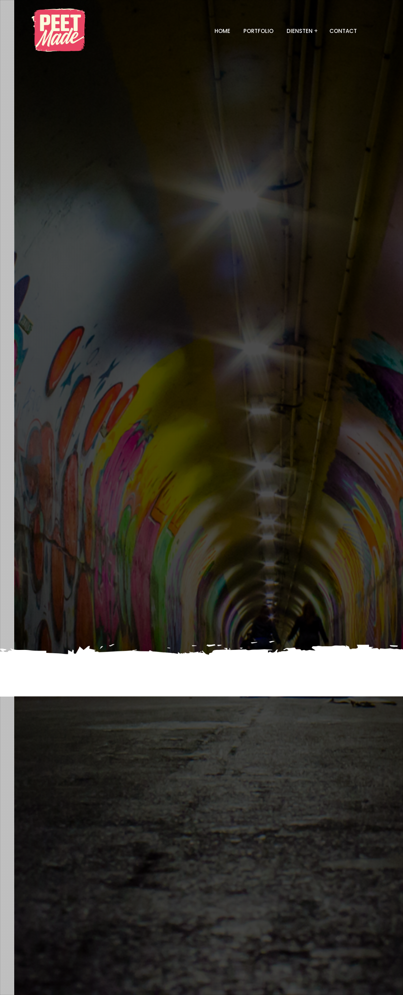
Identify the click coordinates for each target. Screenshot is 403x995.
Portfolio (258, 31)
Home (222, 31)
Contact (343, 31)
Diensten (300, 31)
